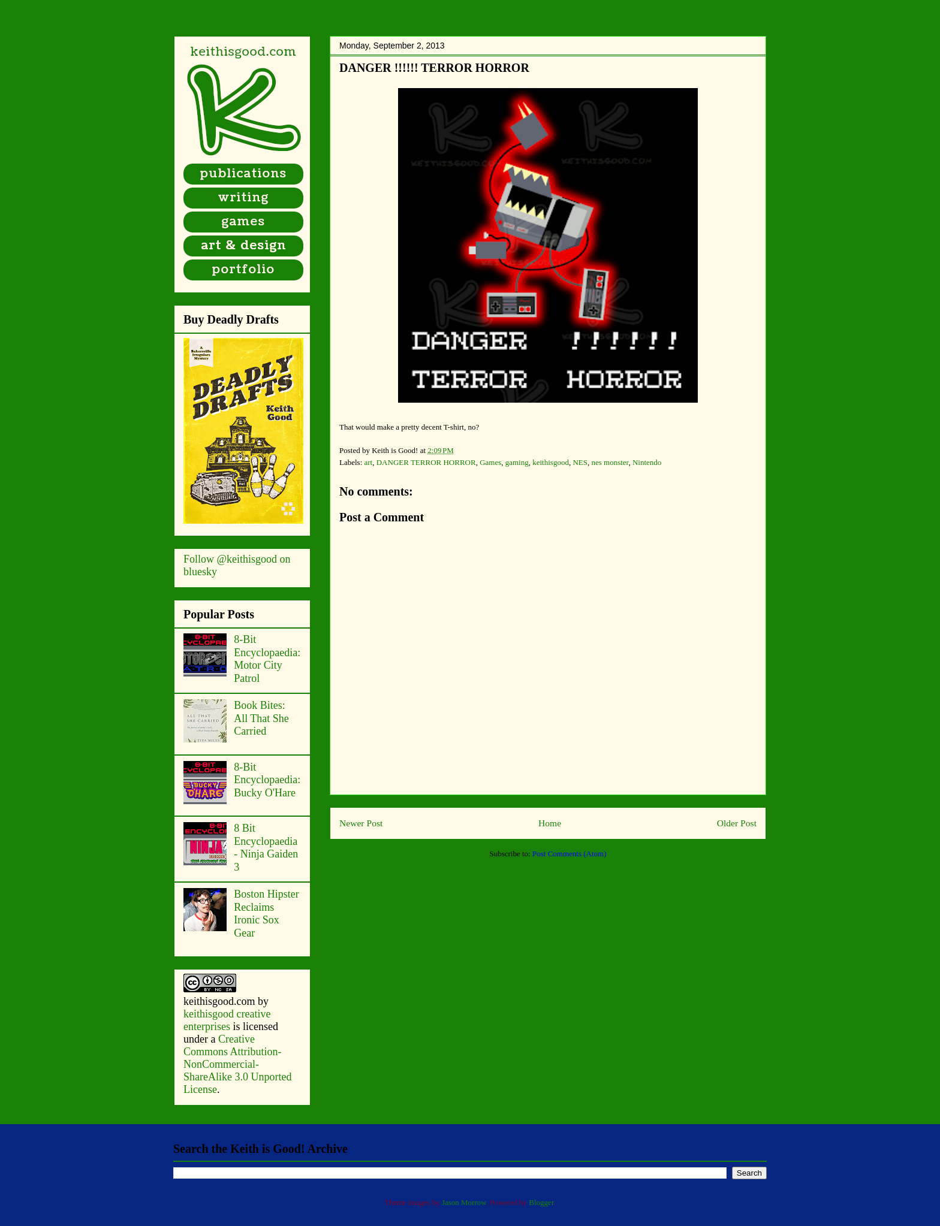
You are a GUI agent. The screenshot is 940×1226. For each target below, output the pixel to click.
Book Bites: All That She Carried (261, 718)
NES (580, 462)
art (368, 462)
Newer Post (360, 823)
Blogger (541, 1202)
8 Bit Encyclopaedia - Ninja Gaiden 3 (266, 847)
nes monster (609, 462)
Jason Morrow (464, 1202)
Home (549, 823)
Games (490, 462)
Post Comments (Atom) (569, 853)
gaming (517, 462)
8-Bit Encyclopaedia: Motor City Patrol (267, 658)
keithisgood (550, 462)
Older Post (737, 823)
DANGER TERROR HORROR (426, 462)
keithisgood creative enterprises (226, 1020)
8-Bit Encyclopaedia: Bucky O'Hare (267, 780)
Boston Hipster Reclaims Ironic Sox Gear (266, 913)
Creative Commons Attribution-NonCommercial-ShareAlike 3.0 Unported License (237, 1064)
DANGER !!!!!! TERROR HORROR (434, 67)
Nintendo (646, 462)
